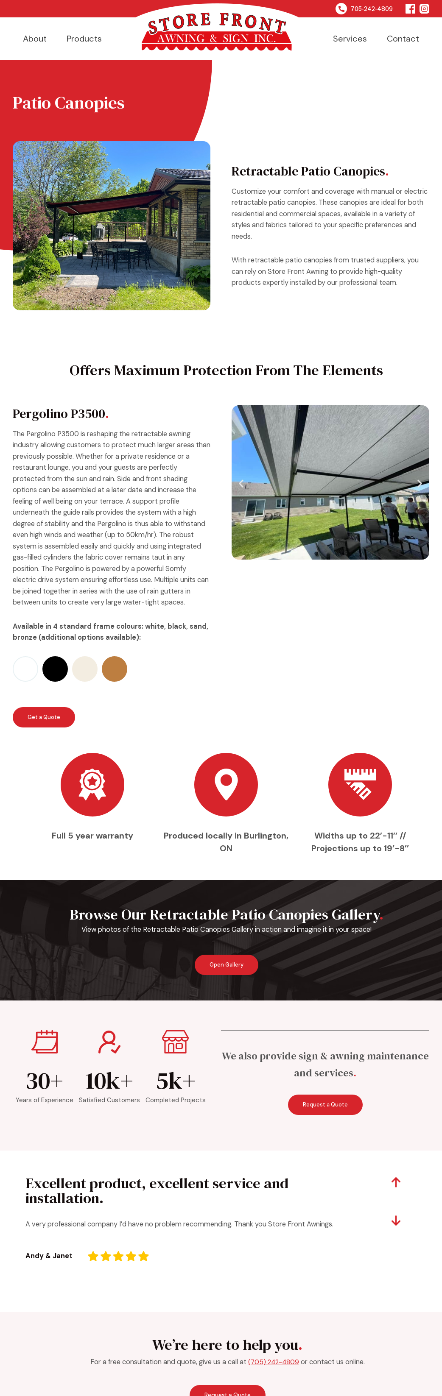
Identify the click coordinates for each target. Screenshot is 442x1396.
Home (217, 27)
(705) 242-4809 (273, 1363)
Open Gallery (226, 966)
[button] (241, 483)
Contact (403, 38)
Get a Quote (43, 717)
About (35, 38)
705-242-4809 (364, 8)
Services (350, 38)
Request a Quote (325, 1106)
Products (84, 38)
